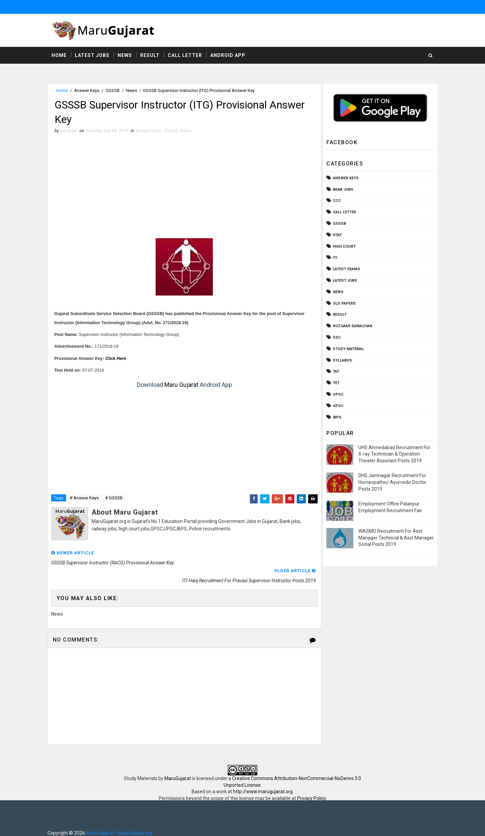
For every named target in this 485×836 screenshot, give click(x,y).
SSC (335, 338)
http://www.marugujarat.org (263, 782)
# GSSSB (115, 498)
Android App (229, 55)
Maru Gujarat (181, 385)
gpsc (336, 406)
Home (60, 55)
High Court (342, 246)
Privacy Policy (311, 789)
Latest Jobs (93, 55)
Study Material (347, 349)
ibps (335, 417)
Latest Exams (345, 269)
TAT (334, 372)
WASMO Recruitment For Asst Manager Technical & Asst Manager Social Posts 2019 (394, 538)
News (126, 55)
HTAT (336, 235)
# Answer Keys (85, 498)
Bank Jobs (341, 190)
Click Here (117, 359)
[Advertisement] (183, 189)
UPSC (336, 395)
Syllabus (341, 360)
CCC (335, 201)
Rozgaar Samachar (351, 326)
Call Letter (186, 55)
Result (151, 55)
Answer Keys (88, 90)
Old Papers (342, 303)
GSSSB (114, 90)
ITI (333, 258)
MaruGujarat (177, 769)
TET (334, 383)
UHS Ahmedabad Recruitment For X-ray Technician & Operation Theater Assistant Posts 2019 (393, 454)
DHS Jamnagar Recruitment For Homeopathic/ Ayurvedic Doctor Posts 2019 (391, 482)
